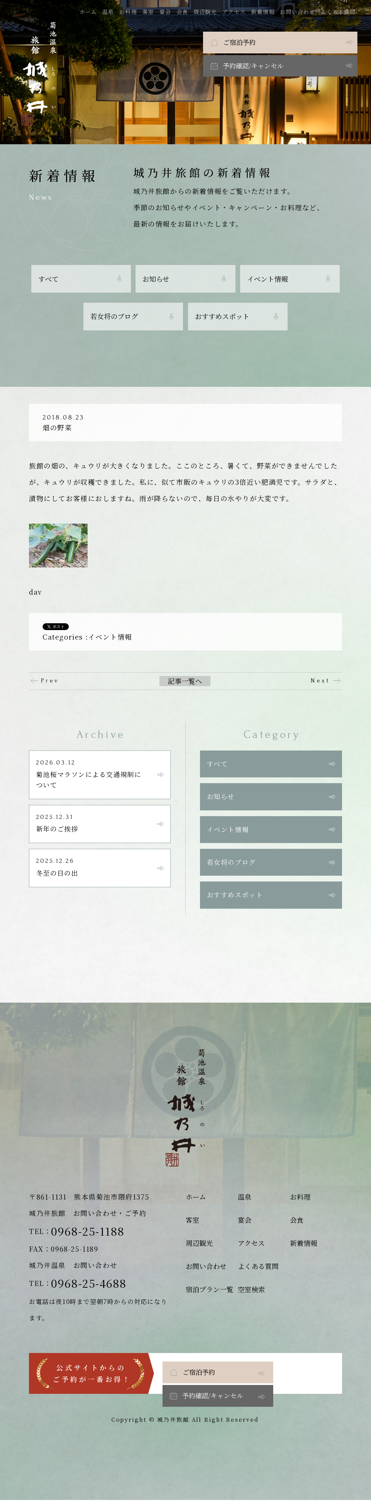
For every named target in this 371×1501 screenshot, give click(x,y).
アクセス (235, 12)
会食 (184, 12)
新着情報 (264, 12)
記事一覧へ (185, 681)
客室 (150, 12)
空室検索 (251, 1290)
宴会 (167, 12)
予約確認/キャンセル (307, 42)
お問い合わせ (299, 12)
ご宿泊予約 (191, 42)
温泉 (110, 12)
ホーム (90, 12)
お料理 (130, 12)
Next (320, 681)
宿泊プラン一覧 (209, 1290)
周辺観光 (206, 12)
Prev (50, 681)
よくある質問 (339, 12)
